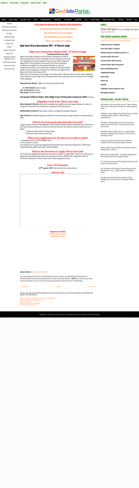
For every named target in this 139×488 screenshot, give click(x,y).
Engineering (46, 20)
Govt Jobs (13, 20)
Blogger (97, 314)
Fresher (57, 20)
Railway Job (25, 20)
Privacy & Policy (36, 3)
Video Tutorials (9, 50)
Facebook (44, 272)
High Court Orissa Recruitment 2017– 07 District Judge (45, 45)
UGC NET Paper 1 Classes (110, 49)
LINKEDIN (73, 29)
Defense (78, 20)
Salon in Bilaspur (25, 301)
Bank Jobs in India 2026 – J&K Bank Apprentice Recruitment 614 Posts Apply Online (118, 156)
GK (136, 20)
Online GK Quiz (131, 29)
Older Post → (92, 286)
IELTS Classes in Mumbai (28, 305)
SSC (86, 20)
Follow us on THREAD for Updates (58, 41)
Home (4, 20)
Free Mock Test (109, 20)
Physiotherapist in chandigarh (30, 303)
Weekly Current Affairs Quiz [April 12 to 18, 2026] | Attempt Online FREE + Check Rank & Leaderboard (119, 116)
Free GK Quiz (109, 29)
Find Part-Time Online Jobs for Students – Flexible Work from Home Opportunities (117, 142)
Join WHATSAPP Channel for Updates (58, 37)
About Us (9, 54)
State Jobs (95, 20)
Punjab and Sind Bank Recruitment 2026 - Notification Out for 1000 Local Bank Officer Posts (117, 180)
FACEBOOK (44, 29)
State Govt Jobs (9, 66)
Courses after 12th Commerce (112, 65)
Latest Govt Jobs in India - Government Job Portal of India (67, 314)
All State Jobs (9, 69)
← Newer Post (25, 286)
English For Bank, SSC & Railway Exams (116, 41)
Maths (129, 20)
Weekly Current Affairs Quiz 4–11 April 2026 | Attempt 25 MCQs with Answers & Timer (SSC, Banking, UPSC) (118, 134)
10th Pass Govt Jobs (9, 27)
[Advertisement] (58, 253)
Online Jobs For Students (110, 45)
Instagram (35, 272)
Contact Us (4, 3)
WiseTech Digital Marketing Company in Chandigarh (37, 298)
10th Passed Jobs (9, 62)
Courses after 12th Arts (110, 57)
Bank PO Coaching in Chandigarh (31, 300)
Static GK (9, 44)
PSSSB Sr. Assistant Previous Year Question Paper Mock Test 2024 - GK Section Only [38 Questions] (117, 125)
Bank (35, 20)
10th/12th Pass (14, 3)
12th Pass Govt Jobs (9, 30)
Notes (121, 20)
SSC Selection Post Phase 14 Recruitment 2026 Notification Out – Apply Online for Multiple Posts (118, 171)
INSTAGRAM (54, 29)
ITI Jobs (9, 34)
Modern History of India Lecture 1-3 (114, 53)
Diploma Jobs (25, 3)
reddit (45, 3)
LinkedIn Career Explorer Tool (9, 58)
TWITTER (64, 29)
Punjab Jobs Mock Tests (108, 32)
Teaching (68, 20)
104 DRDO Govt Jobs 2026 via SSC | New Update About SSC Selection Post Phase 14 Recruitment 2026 (119, 107)
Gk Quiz (121, 30)
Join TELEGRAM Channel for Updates (58, 33)
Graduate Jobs (9, 40)
